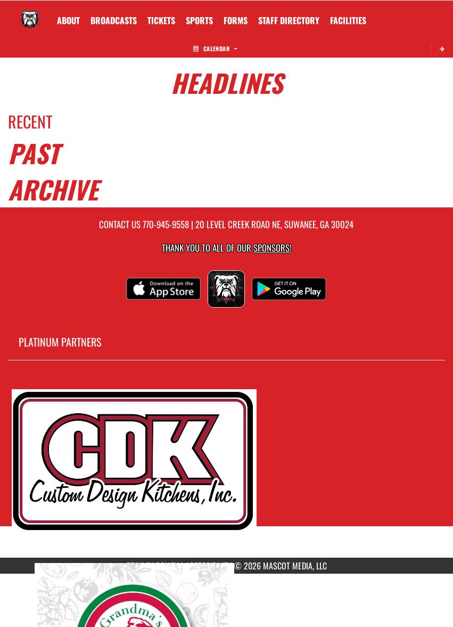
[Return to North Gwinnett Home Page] (30, 14)
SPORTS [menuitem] (199, 20)
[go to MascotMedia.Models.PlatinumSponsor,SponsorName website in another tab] (226, 467)
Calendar (215, 48)
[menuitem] (113, 20)
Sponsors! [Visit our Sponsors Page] (272, 247)
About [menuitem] (68, 20)
